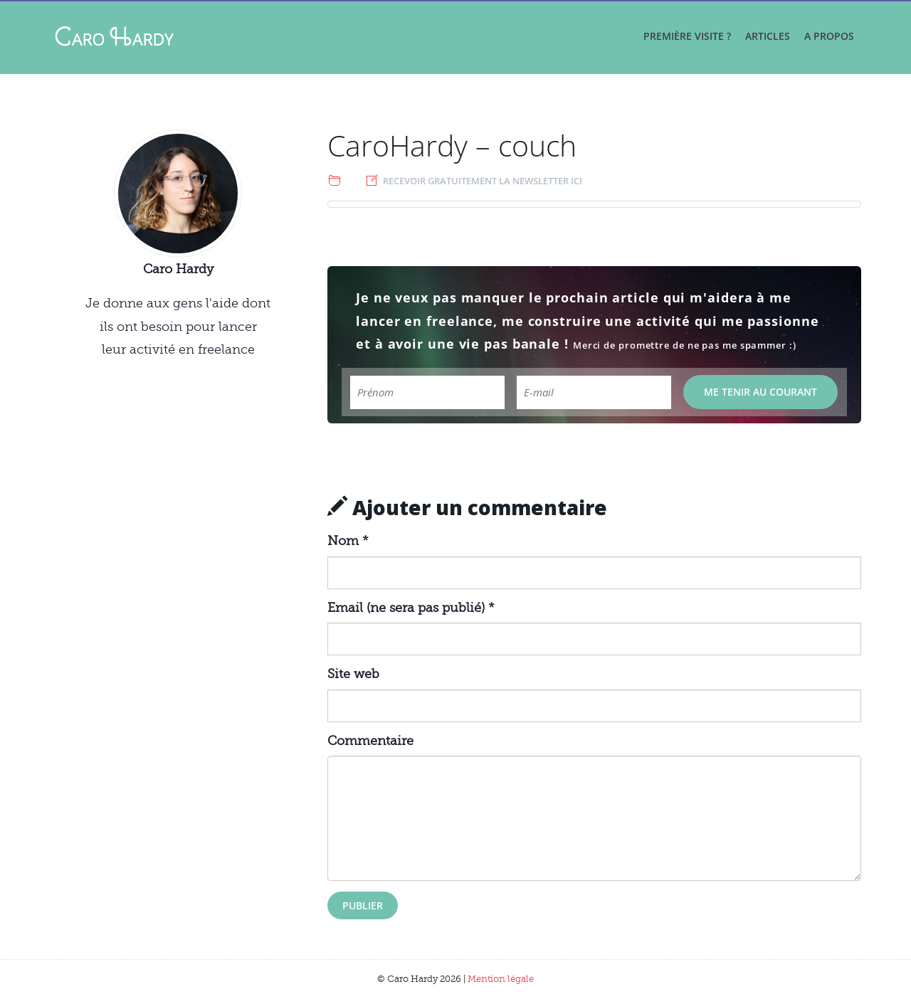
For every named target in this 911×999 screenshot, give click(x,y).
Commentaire (370, 741)
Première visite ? (687, 36)
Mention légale (501, 978)
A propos (829, 36)
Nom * (348, 541)
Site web (353, 674)
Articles (767, 36)
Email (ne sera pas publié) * (411, 608)
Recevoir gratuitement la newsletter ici (482, 180)
